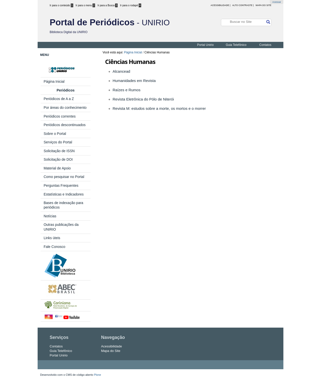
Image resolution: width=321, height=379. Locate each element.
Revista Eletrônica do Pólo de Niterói (143, 99)
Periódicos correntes (60, 116)
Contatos (265, 45)
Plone (97, 374)
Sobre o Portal (55, 134)
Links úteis (52, 238)
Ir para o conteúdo (61, 5)
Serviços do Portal (58, 142)
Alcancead (121, 71)
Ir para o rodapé (130, 5)
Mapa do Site (263, 5)
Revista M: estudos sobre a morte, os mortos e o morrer (159, 108)
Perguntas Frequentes (61, 185)
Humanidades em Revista (134, 80)
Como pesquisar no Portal (64, 177)
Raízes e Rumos (126, 90)
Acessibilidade (111, 346)
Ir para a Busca (108, 5)
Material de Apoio (57, 168)
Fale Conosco (54, 247)
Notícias (50, 216)
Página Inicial (133, 52)
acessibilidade (220, 5)
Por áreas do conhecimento (65, 108)
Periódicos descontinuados (65, 125)
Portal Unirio (205, 45)
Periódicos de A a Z (59, 99)
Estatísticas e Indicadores (64, 194)
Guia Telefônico (236, 45)
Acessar (276, 2)
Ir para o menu (85, 5)
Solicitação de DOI (58, 159)
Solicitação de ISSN (59, 151)
